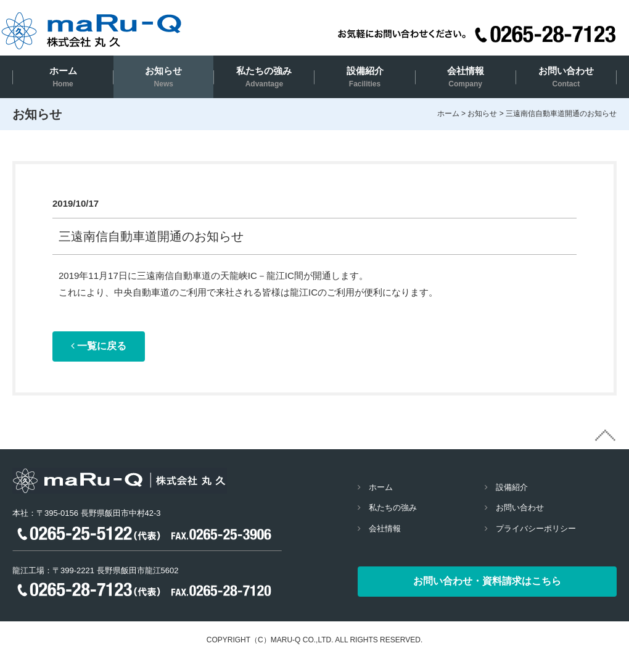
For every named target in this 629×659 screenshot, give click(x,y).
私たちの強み (264, 76)
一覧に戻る (98, 346)
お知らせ (163, 76)
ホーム (63, 76)
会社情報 (465, 76)
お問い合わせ (566, 76)
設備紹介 (365, 76)
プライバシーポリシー (536, 528)
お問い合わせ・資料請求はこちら (487, 581)
